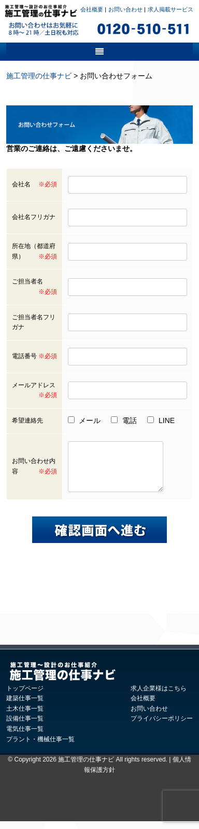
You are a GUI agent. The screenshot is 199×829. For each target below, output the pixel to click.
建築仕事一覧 (25, 706)
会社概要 (91, 9)
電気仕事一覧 (25, 736)
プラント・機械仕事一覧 (40, 747)
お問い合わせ (125, 9)
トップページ (25, 696)
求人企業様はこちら (159, 696)
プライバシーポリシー (162, 726)
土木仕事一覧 (25, 716)
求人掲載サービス (170, 9)
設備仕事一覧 (25, 726)
